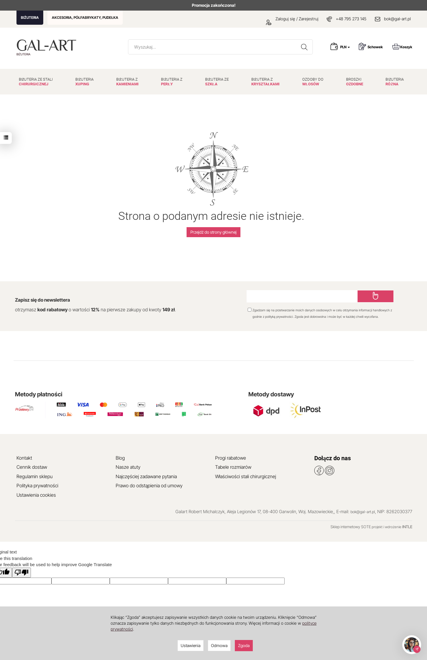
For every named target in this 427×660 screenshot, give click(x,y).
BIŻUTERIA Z (127, 81)
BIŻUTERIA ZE (217, 81)
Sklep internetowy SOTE (350, 526)
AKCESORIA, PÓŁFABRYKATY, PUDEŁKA (85, 17)
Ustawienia (190, 645)
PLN (345, 47)
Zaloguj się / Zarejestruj (292, 18)
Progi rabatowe (230, 458)
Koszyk (402, 46)
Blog (120, 458)
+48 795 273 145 (351, 18)
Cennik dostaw (31, 467)
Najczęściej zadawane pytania (146, 476)
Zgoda (244, 645)
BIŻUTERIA (30, 17)
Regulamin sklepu (34, 476)
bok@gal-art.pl (397, 18)
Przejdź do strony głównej (213, 232)
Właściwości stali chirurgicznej (245, 476)
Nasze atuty (128, 467)
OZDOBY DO (312, 81)
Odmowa (219, 645)
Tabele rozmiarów (233, 467)
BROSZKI (354, 81)
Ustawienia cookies (36, 495)
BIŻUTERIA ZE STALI (36, 81)
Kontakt (24, 458)
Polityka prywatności (37, 485)
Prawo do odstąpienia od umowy (149, 485)
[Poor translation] (21, 572)
